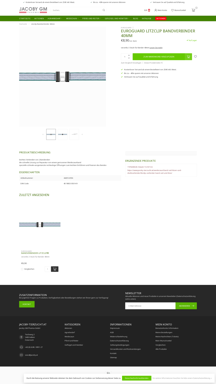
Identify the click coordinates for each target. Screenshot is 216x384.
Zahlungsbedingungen (119, 345)
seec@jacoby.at (31, 355)
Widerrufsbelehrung (118, 336)
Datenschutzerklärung (119, 340)
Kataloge (146, 18)
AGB (112, 332)
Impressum (115, 328)
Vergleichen (29, 269)
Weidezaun (71, 18)
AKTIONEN (160, 18)
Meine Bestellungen (164, 332)
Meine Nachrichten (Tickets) (167, 336)
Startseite (24, 18)
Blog (135, 18)
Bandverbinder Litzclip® (35, 253)
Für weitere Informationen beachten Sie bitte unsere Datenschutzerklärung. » (182, 378)
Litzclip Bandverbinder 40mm (43, 24)
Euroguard (126, 27)
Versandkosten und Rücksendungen (125, 349)
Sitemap (113, 357)
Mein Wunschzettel (164, 340)
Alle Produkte (161, 349)
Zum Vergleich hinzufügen (131, 63)
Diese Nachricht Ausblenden (136, 378)
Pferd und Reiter (90, 18)
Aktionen (39, 18)
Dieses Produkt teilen (153, 63)
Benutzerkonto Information (167, 328)
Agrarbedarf (54, 18)
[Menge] (47, 269)
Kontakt (27, 304)
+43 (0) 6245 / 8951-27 (34, 347)
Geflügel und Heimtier (116, 18)
